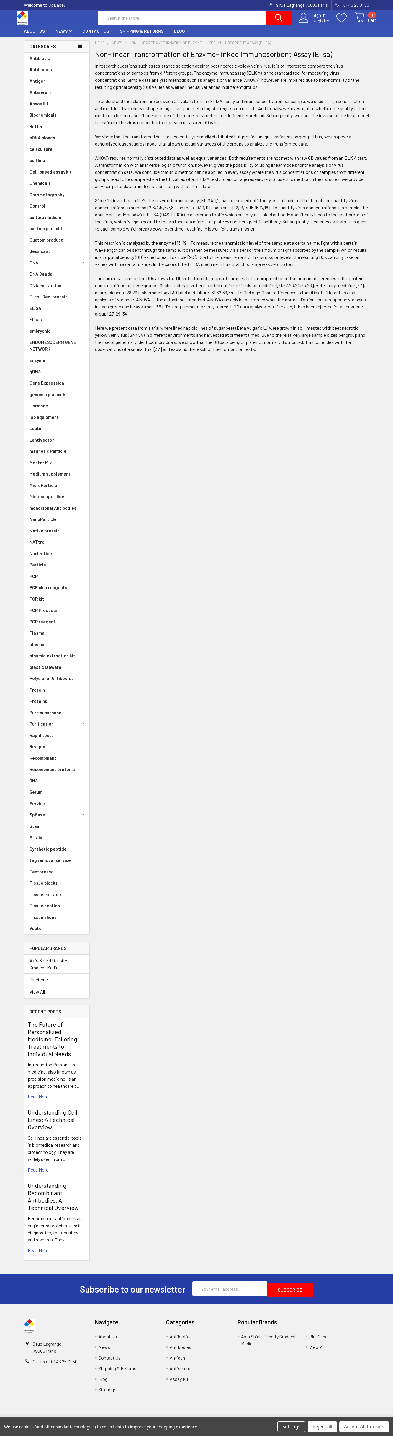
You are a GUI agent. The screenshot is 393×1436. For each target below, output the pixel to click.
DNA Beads (41, 279)
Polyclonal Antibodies (52, 683)
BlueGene (39, 985)
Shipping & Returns (141, 36)
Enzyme (37, 365)
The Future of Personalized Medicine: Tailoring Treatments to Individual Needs (52, 1044)
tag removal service (50, 865)
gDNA (35, 377)
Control (37, 211)
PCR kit (37, 604)
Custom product (46, 245)
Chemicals (40, 188)
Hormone (39, 411)
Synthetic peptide (48, 854)
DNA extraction (45, 290)
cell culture (41, 154)
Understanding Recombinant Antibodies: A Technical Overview (53, 1201)
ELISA (35, 313)
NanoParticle (43, 524)
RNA (34, 786)
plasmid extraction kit (52, 661)
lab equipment (44, 422)
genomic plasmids (48, 399)
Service (37, 808)
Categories (43, 51)
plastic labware (45, 672)
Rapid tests (42, 740)
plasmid (38, 649)
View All (37, 997)
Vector (36, 933)
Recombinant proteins (52, 774)
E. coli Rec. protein (49, 302)
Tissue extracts (46, 899)
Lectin (36, 433)
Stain (35, 831)
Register (314, 24)
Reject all (322, 1426)
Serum (36, 797)
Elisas (36, 324)
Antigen (38, 86)
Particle (38, 570)
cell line (37, 165)
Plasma (37, 638)
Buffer (36, 131)
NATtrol (38, 547)
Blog (181, 36)
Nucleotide (41, 558)
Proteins (38, 706)
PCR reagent (42, 627)
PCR (34, 581)
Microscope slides (48, 501)
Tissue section (45, 911)
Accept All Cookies (364, 1426)
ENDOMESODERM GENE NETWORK (53, 351)
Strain (36, 842)
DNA (58, 268)
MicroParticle (43, 490)
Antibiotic (40, 63)
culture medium (45, 222)
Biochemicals (43, 120)
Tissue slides (43, 922)
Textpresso (42, 877)
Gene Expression (47, 388)
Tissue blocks (44, 888)
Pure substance (45, 718)
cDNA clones (42, 143)
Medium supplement (50, 479)
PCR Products (44, 615)
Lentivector (42, 445)
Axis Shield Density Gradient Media (48, 969)
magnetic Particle (48, 456)
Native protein (45, 536)
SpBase (58, 820)
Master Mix (41, 468)
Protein (37, 695)
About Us (34, 36)
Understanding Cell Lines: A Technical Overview (52, 1125)
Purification (58, 729)
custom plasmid (46, 233)
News (63, 36)
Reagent (38, 751)
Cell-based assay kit (51, 177)
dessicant (40, 256)
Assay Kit (39, 109)
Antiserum (40, 97)
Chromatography (47, 199)
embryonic (40, 336)
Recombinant (43, 763)
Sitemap (107, 1393)
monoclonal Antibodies (53, 513)
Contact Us (95, 36)
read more (38, 1102)
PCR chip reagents (48, 592)
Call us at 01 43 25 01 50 (55, 1365)
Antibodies (41, 74)
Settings (291, 1426)
